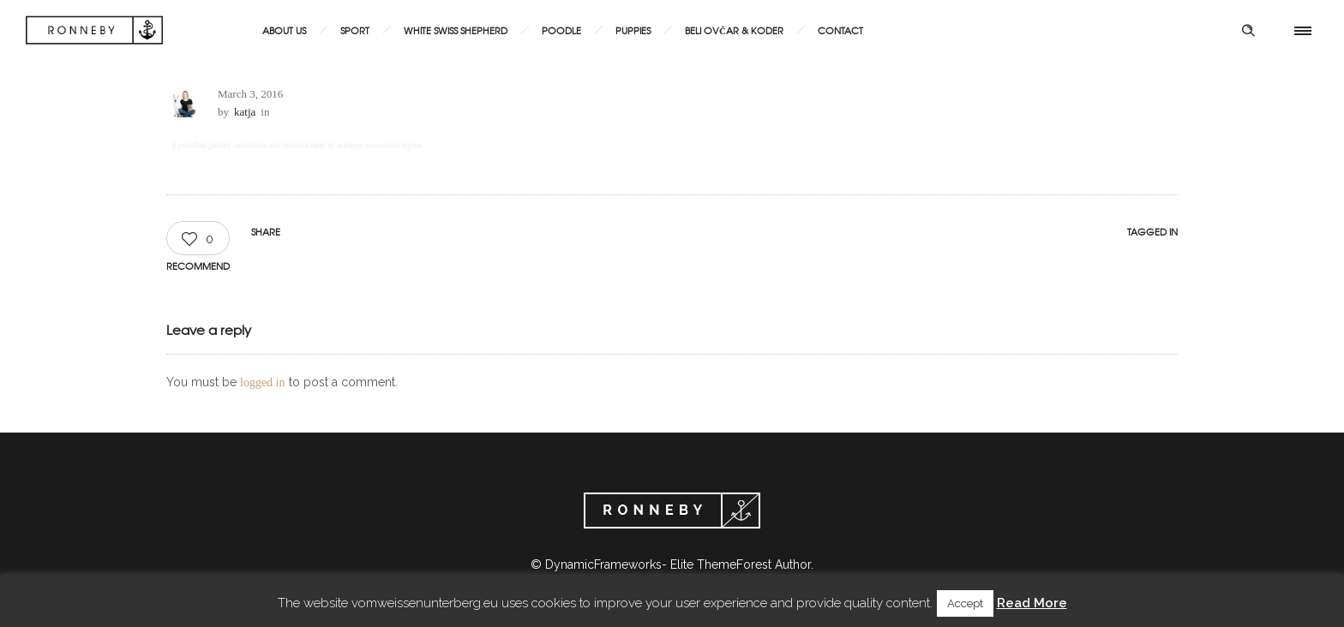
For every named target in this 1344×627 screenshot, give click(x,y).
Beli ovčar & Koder (734, 30)
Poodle (561, 30)
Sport (354, 30)
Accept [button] (965, 603)
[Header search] (1248, 31)
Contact (840, 30)
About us (284, 30)
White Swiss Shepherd (455, 30)
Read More (1032, 603)
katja (244, 111)
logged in (262, 382)
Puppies (633, 30)
